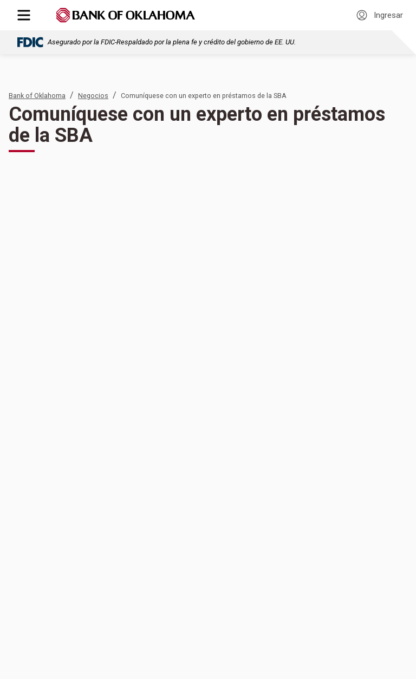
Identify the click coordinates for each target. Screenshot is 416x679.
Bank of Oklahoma (37, 96)
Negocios (93, 96)
